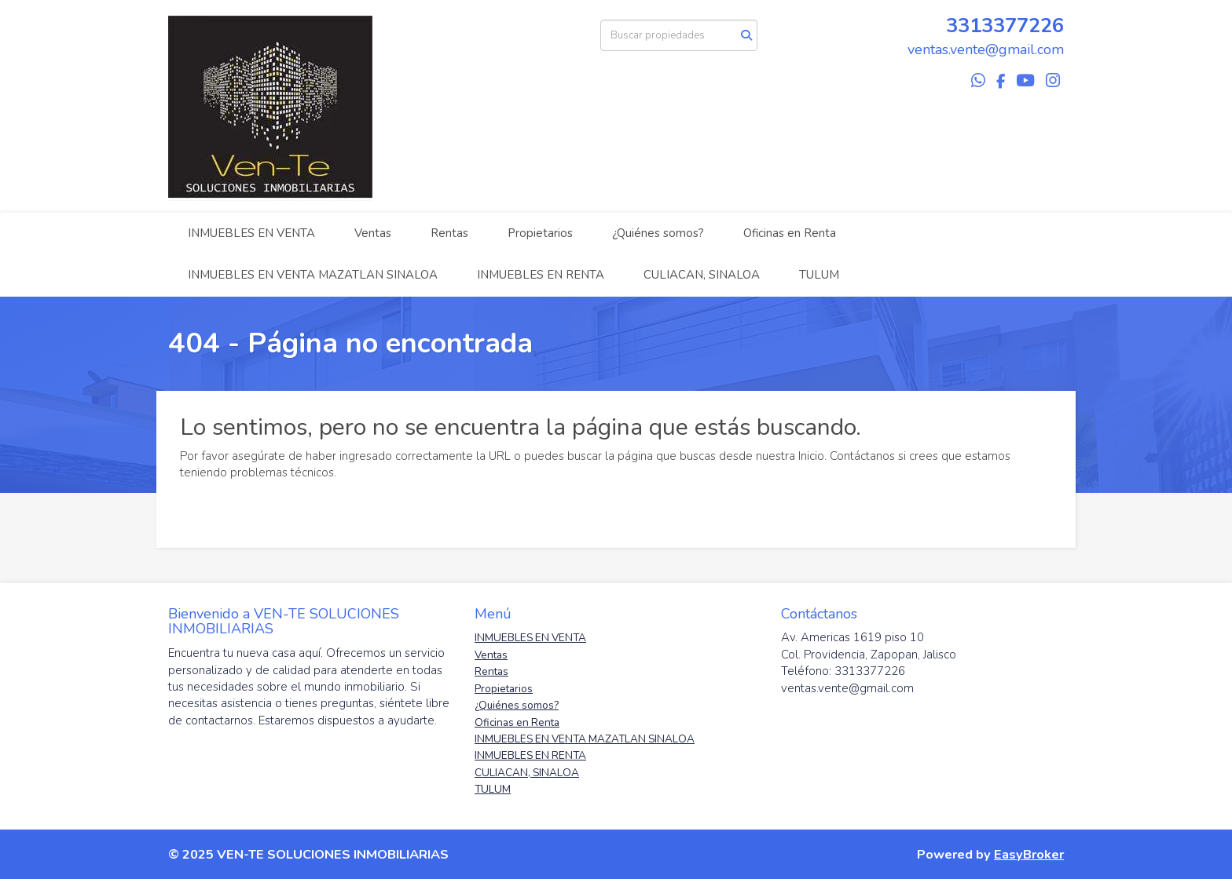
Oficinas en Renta (789, 233)
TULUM (819, 275)
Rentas (449, 233)
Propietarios (540, 233)
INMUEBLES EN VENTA (251, 233)
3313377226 (1005, 25)
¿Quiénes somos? (658, 233)
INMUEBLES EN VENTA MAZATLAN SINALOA (313, 275)
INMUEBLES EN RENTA (540, 275)
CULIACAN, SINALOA (702, 275)
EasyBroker (1029, 854)
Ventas (372, 233)
